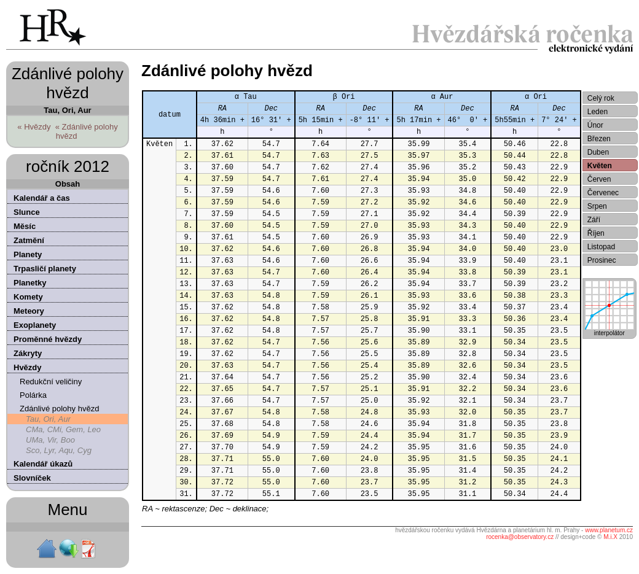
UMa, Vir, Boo (50, 439)
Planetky (30, 282)
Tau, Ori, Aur (48, 419)
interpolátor (609, 330)
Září (593, 219)
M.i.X (610, 536)
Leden (597, 111)
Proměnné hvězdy (48, 339)
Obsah (67, 183)
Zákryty (28, 353)
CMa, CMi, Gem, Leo (63, 429)
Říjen (596, 233)
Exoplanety (35, 325)
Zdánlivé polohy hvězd (59, 408)
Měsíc (25, 226)
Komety (28, 296)
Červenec (603, 192)
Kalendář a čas (42, 198)
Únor (595, 125)
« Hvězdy (33, 126)
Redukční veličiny (51, 381)
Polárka (33, 395)
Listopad (601, 246)
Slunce (27, 212)
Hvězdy (28, 367)
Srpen (597, 206)
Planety (28, 254)
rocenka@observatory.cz (520, 536)
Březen (599, 138)
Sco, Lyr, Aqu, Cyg (59, 450)
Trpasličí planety (45, 268)
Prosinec (601, 260)
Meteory (29, 311)
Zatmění (29, 240)
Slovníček (32, 478)
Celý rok (600, 98)
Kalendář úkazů (43, 463)
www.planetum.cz (609, 530)
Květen (599, 165)
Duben (598, 152)
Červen (599, 179)
